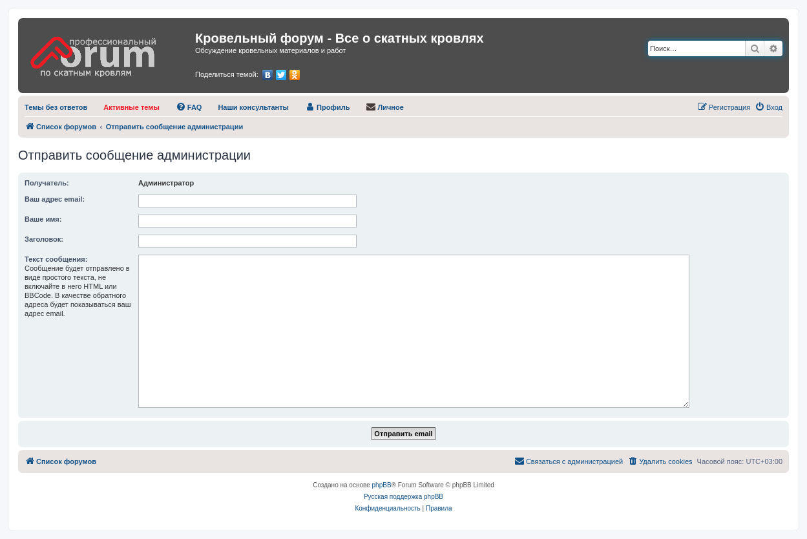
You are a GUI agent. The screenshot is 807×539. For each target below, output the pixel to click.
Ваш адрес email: (55, 199)
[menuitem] (56, 107)
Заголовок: (44, 239)
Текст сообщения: (56, 259)
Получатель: (47, 183)
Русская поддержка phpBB (403, 496)
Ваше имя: (43, 219)
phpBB (382, 485)
